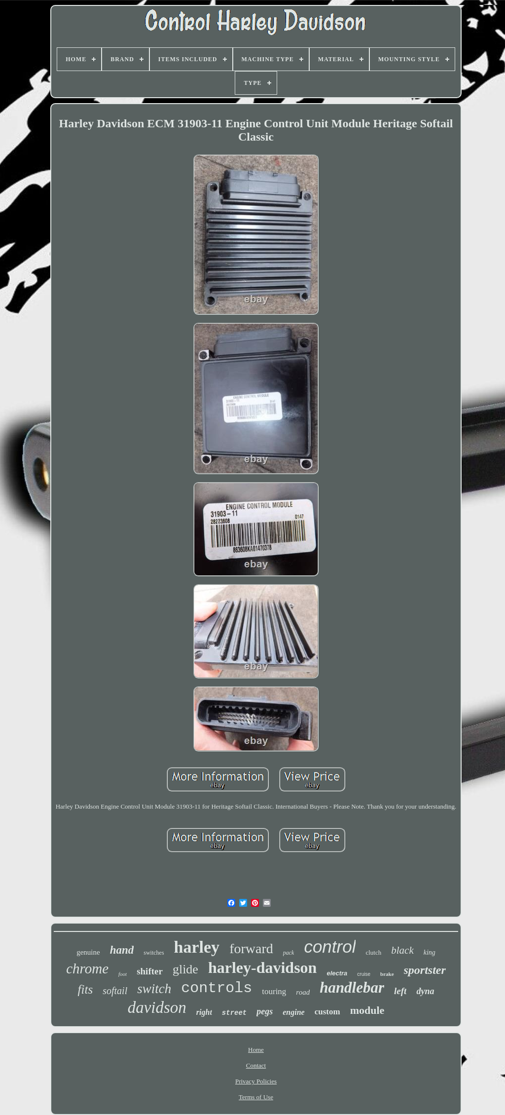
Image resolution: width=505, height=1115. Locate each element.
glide (185, 969)
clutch (373, 952)
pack (288, 952)
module (367, 1010)
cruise (363, 974)
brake (387, 974)
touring (274, 991)
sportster (425, 970)
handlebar (352, 987)
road (303, 992)
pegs (264, 1011)
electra (336, 973)
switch (154, 988)
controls (216, 988)
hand (122, 950)
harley (197, 947)
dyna (425, 991)
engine (293, 1012)
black (402, 950)
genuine (88, 952)
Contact (256, 1065)
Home (256, 1049)
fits (85, 989)
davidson (157, 1007)
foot (122, 974)
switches (154, 952)
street (234, 1013)
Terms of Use (256, 1097)
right (204, 1012)
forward (251, 948)
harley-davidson (262, 967)
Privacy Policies (256, 1081)
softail (115, 990)
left (400, 991)
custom (327, 1011)
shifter (150, 971)
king (429, 952)
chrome (87, 968)
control (330, 946)
